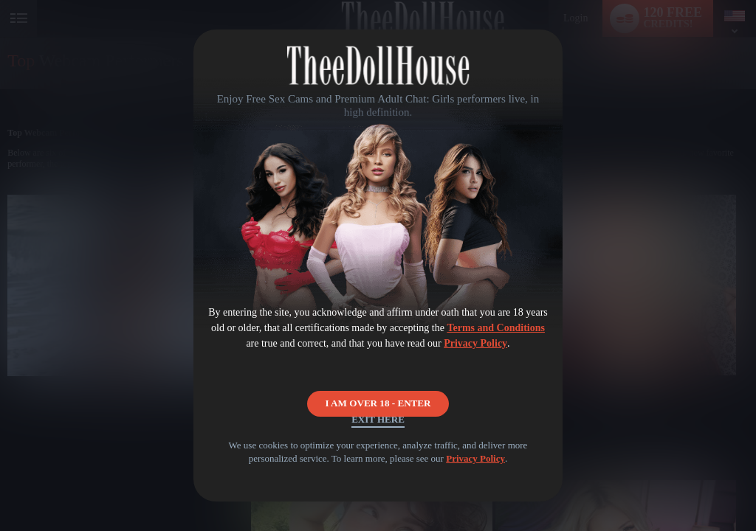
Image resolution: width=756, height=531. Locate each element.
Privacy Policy (475, 343)
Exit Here (377, 431)
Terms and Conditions (496, 327)
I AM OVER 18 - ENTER (378, 387)
